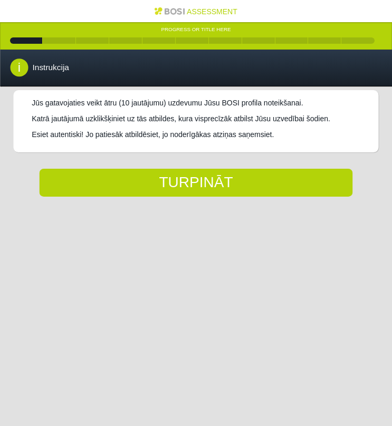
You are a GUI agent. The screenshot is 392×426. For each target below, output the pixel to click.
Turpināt (196, 182)
